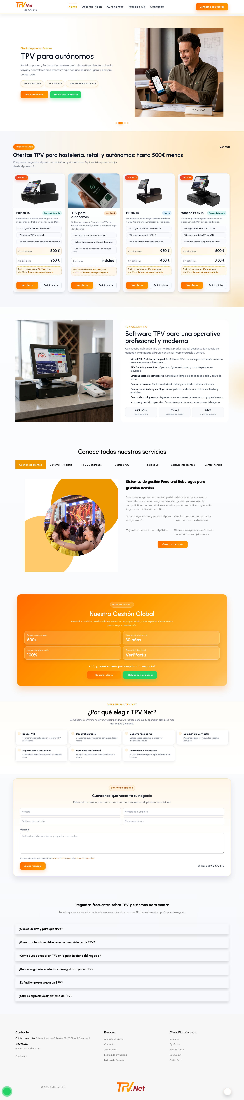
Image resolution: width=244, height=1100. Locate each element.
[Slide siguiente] (238, 72)
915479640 (21, 1044)
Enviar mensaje (33, 865)
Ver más (224, 146)
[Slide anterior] (5, 72)
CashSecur (175, 1055)
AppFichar (175, 1044)
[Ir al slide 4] (128, 123)
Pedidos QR (152, 464)
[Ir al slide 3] (125, 123)
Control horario (213, 464)
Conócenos (21, 1056)
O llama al (211, 865)
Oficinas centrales (25, 1038)
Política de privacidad (115, 1055)
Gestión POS (122, 464)
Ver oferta (27, 285)
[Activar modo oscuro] (227, 1091)
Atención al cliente (113, 1039)
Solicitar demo (104, 674)
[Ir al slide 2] (120, 123)
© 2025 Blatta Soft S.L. (53, 1087)
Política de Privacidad (84, 858)
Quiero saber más (172, 544)
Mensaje (25, 829)
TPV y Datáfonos (91, 464)
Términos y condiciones (61, 858)
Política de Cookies (114, 1060)
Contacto (109, 1044)
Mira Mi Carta (177, 1049)
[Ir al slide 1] (116, 123)
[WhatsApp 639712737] (65, 94)
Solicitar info (51, 285)
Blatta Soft (175, 1060)
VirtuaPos (174, 1039)
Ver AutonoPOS (34, 94)
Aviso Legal (110, 1049)
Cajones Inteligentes (183, 464)
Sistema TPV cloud (61, 464)
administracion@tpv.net (27, 1048)
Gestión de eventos (30, 464)
